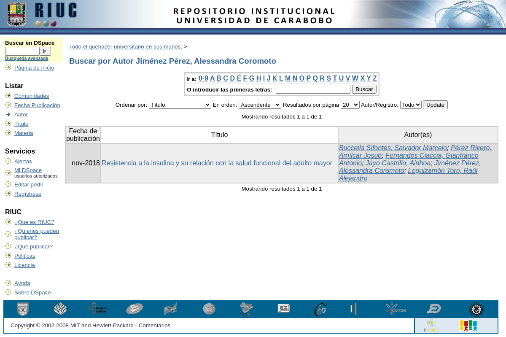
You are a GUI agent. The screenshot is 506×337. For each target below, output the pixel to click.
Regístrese (27, 194)
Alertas (23, 161)
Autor (21, 114)
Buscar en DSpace (29, 43)
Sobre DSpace (32, 292)
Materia (23, 133)
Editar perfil (28, 184)
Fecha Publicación (37, 105)
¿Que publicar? (33, 246)
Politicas (24, 256)
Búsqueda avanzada (26, 58)
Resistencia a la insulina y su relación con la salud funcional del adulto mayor (217, 163)
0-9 (203, 78)
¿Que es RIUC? (34, 222)
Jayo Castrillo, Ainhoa (398, 163)
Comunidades (31, 96)
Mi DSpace (28, 170)
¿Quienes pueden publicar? (36, 234)
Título (21, 124)
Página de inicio (34, 68)
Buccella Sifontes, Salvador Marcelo (393, 147)
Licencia (24, 265)
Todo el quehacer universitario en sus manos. (125, 46)
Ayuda (22, 283)
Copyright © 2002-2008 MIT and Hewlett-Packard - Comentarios (90, 325)
